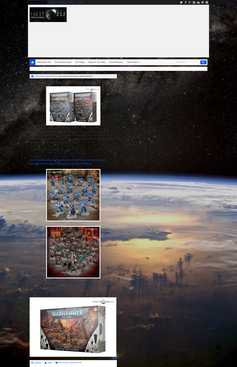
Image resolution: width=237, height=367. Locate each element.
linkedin (198, 2)
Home (32, 62)
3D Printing (80, 62)
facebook (185, 2)
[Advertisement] (162, 30)
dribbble (202, 2)
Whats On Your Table (96, 62)
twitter (181, 2)
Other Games (132, 62)
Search (203, 62)
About (52, 2)
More (71, 2)
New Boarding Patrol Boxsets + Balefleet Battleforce (62, 82)
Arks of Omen (63, 363)
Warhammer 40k (44, 62)
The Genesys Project (63, 62)
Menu (81, 2)
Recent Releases (116, 62)
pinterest (207, 2)
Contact (62, 2)
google (190, 2)
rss (194, 2)
